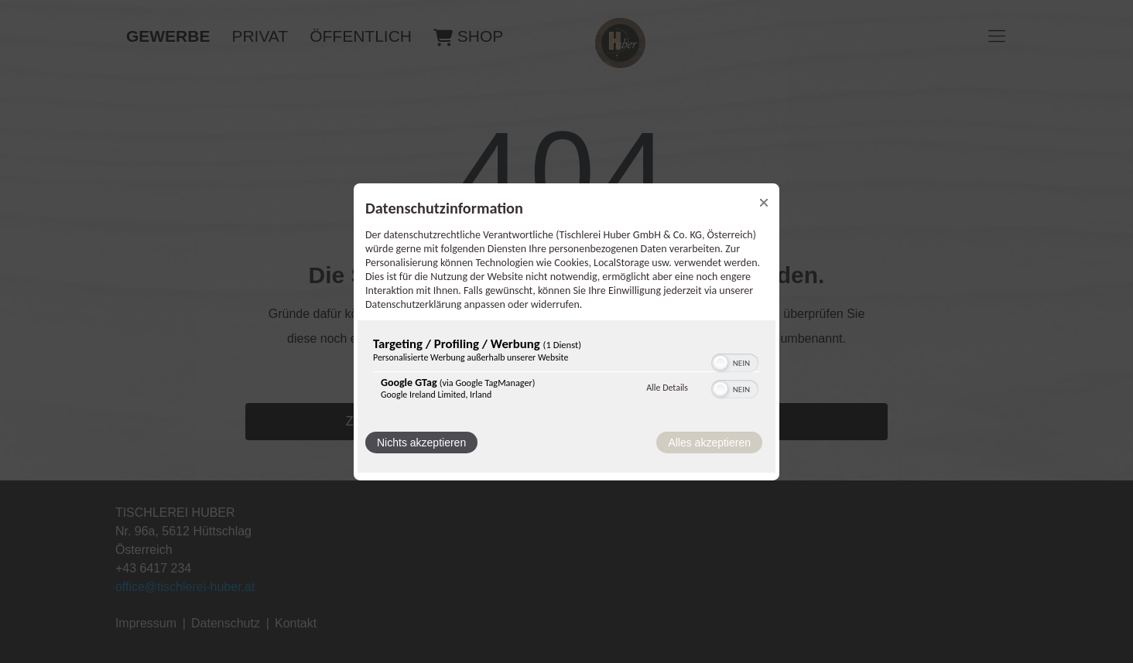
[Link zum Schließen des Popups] (764, 202)
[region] (566, 371)
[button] (720, 363)
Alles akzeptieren (709, 442)
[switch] (735, 361)
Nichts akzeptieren (421, 442)
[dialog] (566, 331)
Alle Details (667, 387)
